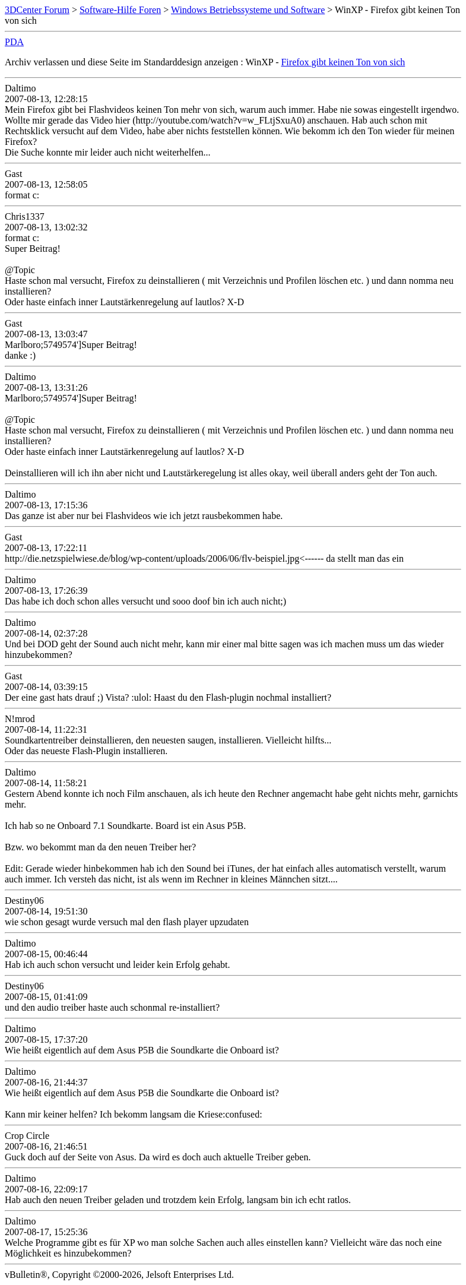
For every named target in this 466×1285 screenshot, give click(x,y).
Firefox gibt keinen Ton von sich (343, 62)
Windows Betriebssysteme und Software (248, 10)
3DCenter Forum (37, 10)
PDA (14, 42)
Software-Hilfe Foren (120, 10)
